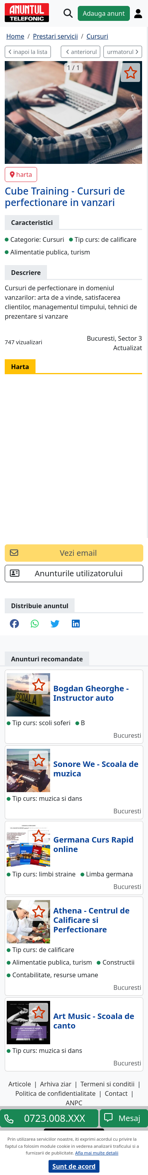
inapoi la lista (27, 52)
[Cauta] (68, 13)
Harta (20, 366)
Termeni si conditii (108, 1084)
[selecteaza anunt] (130, 72)
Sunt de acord (74, 1166)
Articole (19, 1084)
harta (21, 174)
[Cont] (138, 13)
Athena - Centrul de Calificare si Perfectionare (91, 920)
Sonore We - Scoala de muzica (96, 769)
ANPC (74, 1103)
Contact (116, 1093)
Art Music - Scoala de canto (93, 1021)
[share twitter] (55, 624)
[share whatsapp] (35, 624)
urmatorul (123, 52)
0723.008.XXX (54, 1118)
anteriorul (81, 52)
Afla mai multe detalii (96, 1153)
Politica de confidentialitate (55, 1093)
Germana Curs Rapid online (93, 844)
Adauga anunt (104, 13)
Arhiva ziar (55, 1084)
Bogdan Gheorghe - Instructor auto (91, 693)
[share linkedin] (76, 624)
